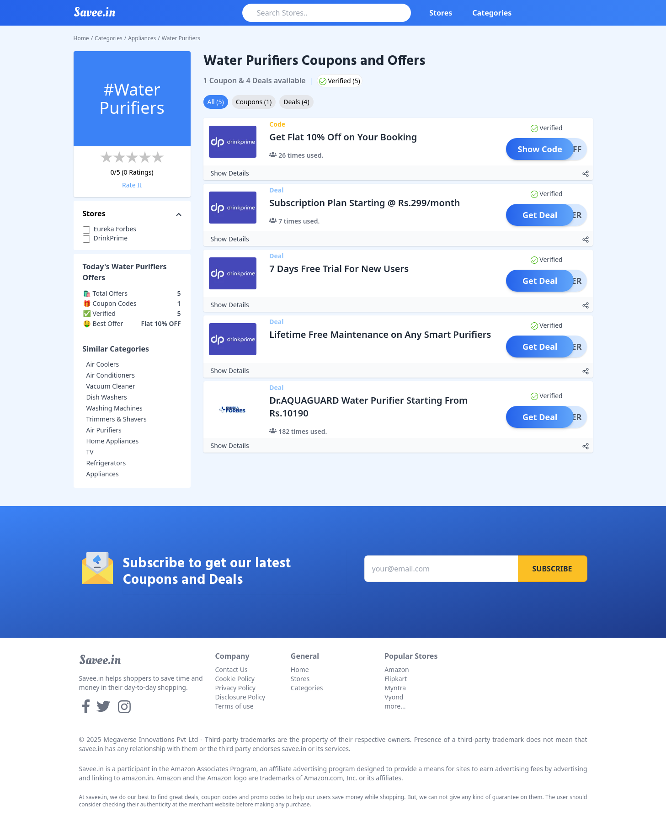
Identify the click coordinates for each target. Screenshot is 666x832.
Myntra (395, 687)
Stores (440, 13)
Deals (296, 101)
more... (394, 706)
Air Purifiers (104, 430)
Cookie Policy (235, 678)
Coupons (254, 101)
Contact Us (231, 669)
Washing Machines (114, 408)
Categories (491, 13)
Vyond (393, 697)
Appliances (142, 38)
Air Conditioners (110, 375)
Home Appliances (112, 441)
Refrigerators (106, 463)
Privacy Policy (235, 687)
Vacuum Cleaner (110, 386)
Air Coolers (102, 364)
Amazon (396, 669)
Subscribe (552, 569)
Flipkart (395, 678)
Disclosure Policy (240, 697)
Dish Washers (106, 397)
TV (90, 452)
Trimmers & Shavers (116, 419)
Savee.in (100, 660)
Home (81, 38)
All (216, 101)
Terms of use (234, 706)
